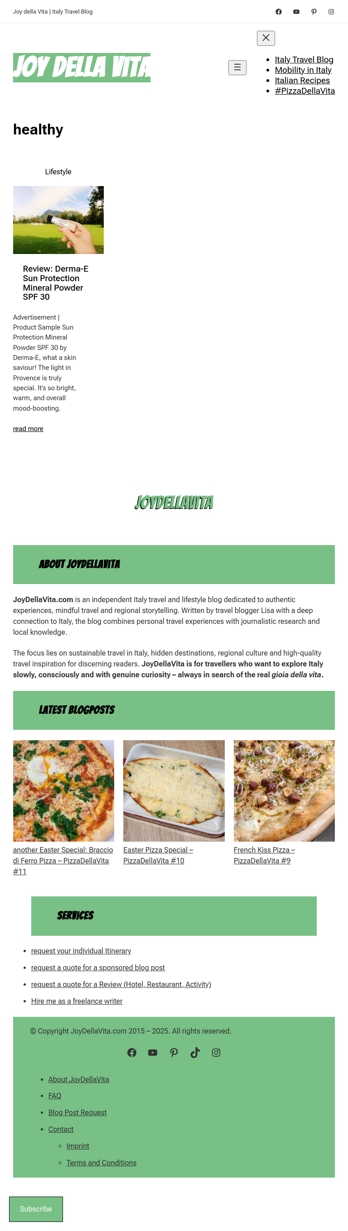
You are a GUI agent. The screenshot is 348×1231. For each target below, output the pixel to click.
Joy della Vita (81, 67)
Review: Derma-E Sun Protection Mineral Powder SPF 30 (56, 283)
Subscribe (36, 1209)
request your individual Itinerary (81, 951)
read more (28, 429)
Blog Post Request (77, 1112)
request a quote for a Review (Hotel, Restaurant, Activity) (121, 984)
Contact (61, 1129)
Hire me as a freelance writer (77, 1001)
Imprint (78, 1146)
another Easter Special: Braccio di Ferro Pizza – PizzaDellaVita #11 (63, 861)
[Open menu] (237, 67)
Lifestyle (58, 172)
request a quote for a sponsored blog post (98, 967)
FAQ (55, 1096)
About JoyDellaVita (78, 1079)
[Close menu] (266, 38)
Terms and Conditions (102, 1163)
